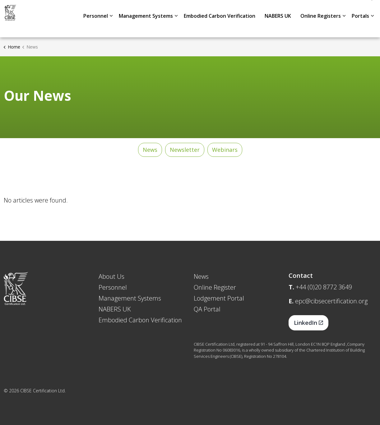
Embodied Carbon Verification (219, 28)
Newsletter (185, 149)
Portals (360, 28)
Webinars (225, 149)
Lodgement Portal (219, 298)
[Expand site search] (369, 9)
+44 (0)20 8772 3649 (324, 287)
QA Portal (207, 309)
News (325, 9)
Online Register (215, 287)
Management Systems (146, 28)
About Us (301, 9)
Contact (348, 9)
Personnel (95, 28)
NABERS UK (278, 28)
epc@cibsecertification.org (331, 301)
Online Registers (320, 28)
